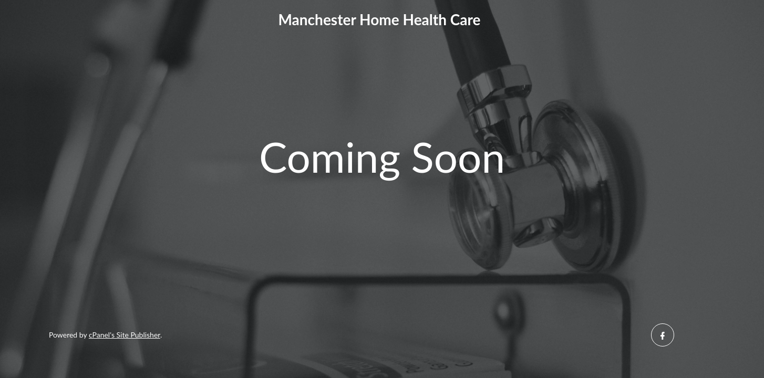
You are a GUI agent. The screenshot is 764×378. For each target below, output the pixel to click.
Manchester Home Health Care (379, 19)
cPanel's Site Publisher (124, 334)
